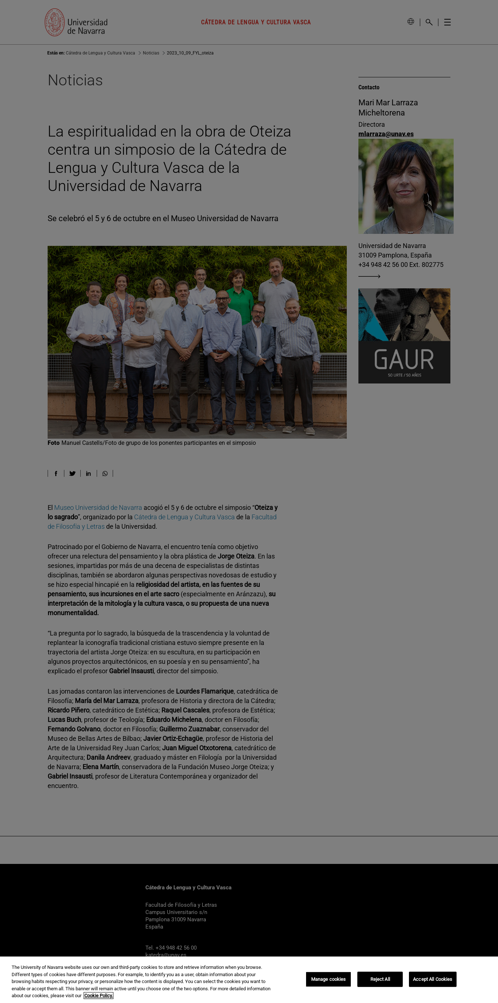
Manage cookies (328, 979)
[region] (249, 980)
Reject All (380, 979)
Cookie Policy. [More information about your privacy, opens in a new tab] (98, 995)
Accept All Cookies (432, 979)
